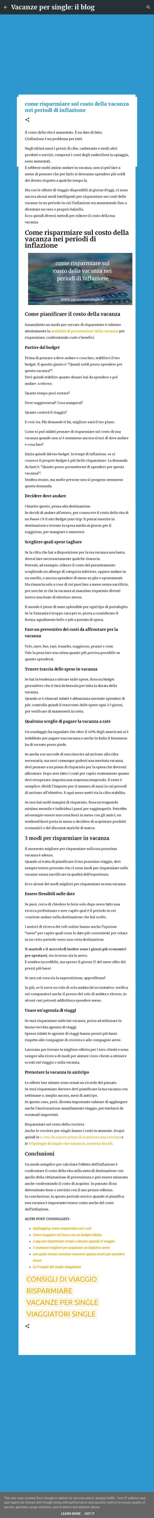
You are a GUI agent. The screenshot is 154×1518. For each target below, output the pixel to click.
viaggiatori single (60, 1314)
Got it (89, 1514)
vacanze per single (62, 1302)
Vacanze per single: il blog (53, 7)
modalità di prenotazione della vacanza (84, 331)
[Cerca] (148, 7)
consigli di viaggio (61, 1279)
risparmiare (49, 1290)
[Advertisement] (77, 1389)
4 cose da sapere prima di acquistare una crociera (80, 1137)
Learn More (71, 1514)
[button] (27, 120)
